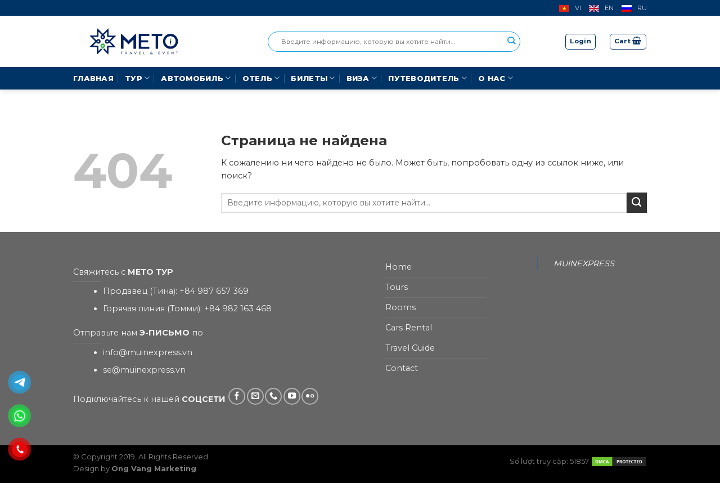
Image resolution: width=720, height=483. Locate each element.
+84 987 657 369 (214, 291)
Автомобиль (196, 78)
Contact (401, 368)
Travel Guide (410, 348)
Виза (361, 78)
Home (398, 267)
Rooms (400, 307)
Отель (261, 78)
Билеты (313, 78)
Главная (93, 78)
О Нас (495, 78)
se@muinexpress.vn (144, 370)
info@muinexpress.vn (147, 352)
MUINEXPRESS (584, 263)
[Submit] (637, 203)
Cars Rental (408, 328)
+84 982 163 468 (238, 308)
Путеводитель (427, 78)
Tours (396, 287)
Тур (137, 78)
